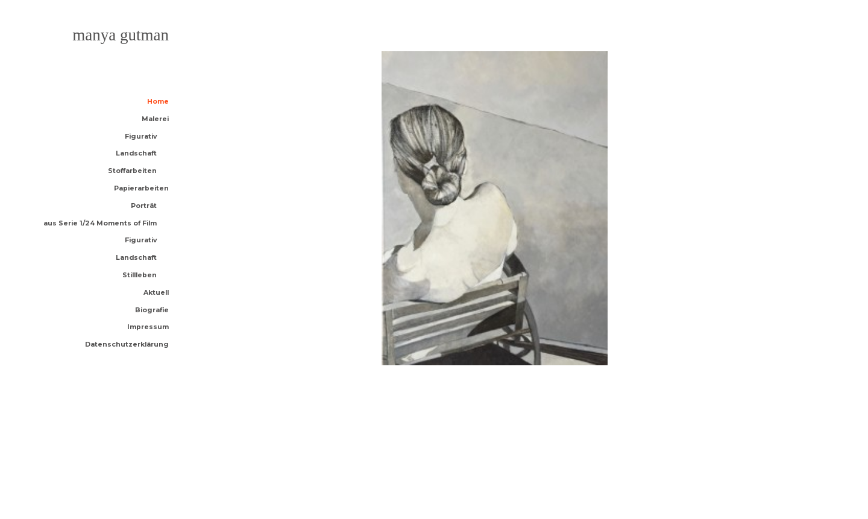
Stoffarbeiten (132, 171)
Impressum (148, 327)
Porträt (144, 206)
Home (158, 102)
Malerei (155, 119)
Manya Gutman (120, 35)
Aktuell (156, 293)
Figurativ (141, 137)
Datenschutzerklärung (127, 345)
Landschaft (136, 154)
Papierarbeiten (141, 189)
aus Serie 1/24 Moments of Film (100, 224)
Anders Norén (129, 483)
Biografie (152, 310)
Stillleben (139, 275)
